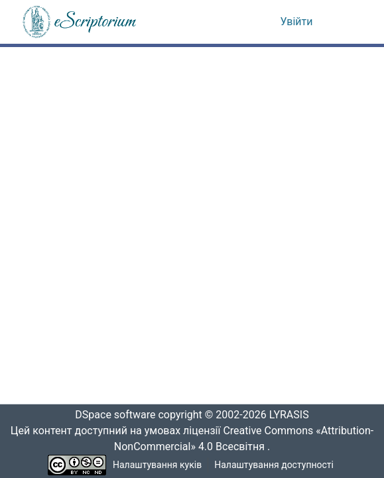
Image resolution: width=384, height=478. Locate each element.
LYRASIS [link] (293, 415)
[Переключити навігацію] (344, 21)
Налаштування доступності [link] (274, 465)
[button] (80, 21)
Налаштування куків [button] (157, 465)
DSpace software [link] (111, 415)
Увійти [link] (297, 22)
